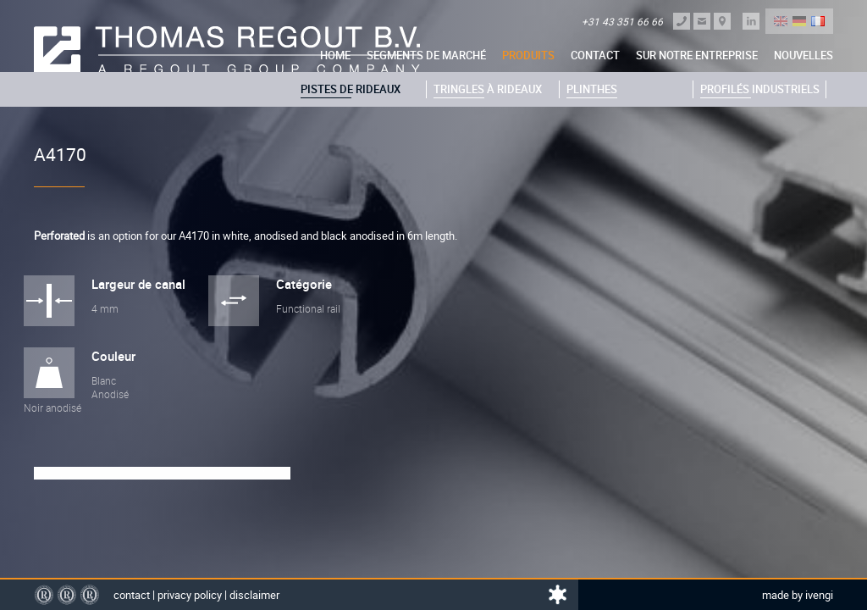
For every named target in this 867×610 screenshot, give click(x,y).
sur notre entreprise (697, 55)
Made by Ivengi (797, 594)
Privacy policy (189, 594)
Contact (595, 55)
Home (335, 55)
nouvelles (803, 55)
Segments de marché (426, 55)
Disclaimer (254, 594)
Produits (528, 55)
